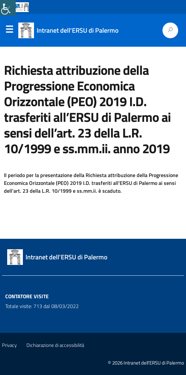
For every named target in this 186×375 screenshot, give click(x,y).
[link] (8, 8)
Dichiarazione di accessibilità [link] (55, 345)
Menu (9, 31)
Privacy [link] (9, 345)
